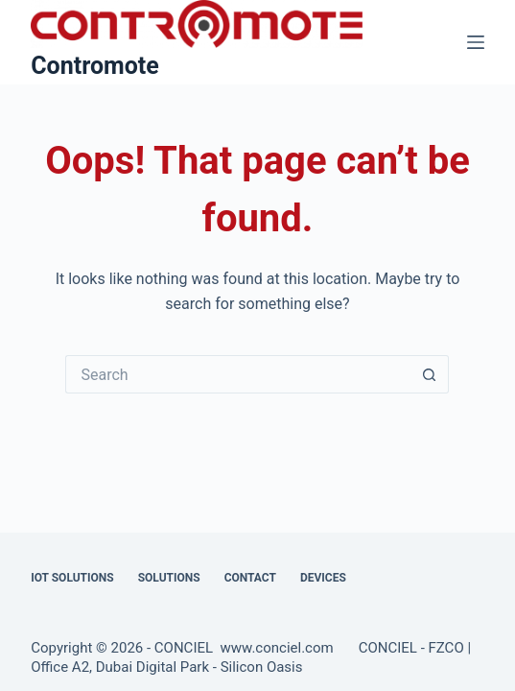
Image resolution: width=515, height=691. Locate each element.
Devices (323, 577)
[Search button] (429, 374)
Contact (250, 577)
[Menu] (475, 42)
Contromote (95, 66)
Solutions (169, 577)
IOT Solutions (72, 577)
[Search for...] (237, 374)
